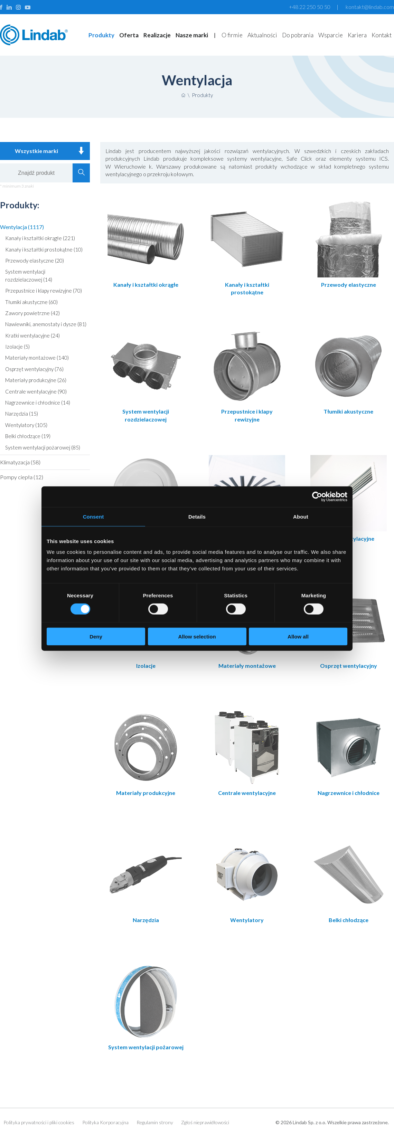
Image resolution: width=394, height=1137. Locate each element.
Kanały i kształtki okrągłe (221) (40, 238)
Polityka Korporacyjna (105, 1123)
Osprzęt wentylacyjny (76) (34, 369)
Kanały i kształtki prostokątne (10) (44, 249)
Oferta (129, 35)
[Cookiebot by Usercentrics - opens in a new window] (317, 496)
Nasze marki (192, 35)
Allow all (298, 636)
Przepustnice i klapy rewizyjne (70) (43, 290)
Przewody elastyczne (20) (34, 260)
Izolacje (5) (17, 346)
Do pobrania (297, 35)
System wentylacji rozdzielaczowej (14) (28, 275)
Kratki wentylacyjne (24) (32, 335)
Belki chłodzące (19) (27, 436)
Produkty (101, 35)
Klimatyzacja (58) (20, 462)
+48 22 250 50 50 (309, 6)
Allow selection (197, 636)
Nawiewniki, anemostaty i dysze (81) (45, 324)
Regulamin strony (155, 1123)
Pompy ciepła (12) (21, 477)
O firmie (232, 35)
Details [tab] (197, 516)
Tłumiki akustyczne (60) (31, 302)
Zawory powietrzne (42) (32, 313)
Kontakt (382, 35)
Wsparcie (330, 35)
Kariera (357, 35)
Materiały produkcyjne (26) (35, 380)
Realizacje (157, 35)
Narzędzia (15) (21, 413)
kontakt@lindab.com (370, 6)
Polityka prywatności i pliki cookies (38, 1123)
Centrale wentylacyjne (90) (36, 391)
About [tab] (300, 516)
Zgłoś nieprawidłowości (205, 1123)
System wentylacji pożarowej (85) (42, 447)
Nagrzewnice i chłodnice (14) (37, 402)
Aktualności (262, 35)
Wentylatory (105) (26, 425)
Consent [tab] (93, 516)
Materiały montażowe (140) (37, 357)
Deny (96, 636)
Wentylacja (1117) (22, 227)
